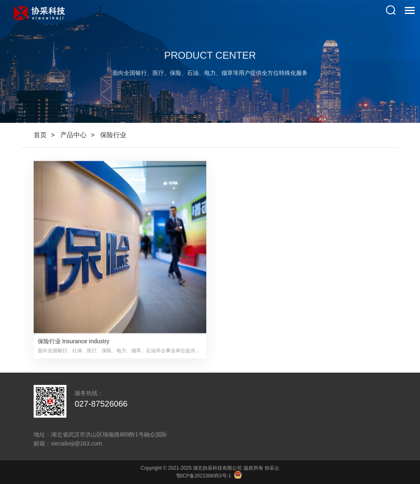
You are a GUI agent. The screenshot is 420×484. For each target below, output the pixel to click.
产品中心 (73, 134)
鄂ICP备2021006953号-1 (203, 476)
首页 (40, 134)
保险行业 (113, 134)
